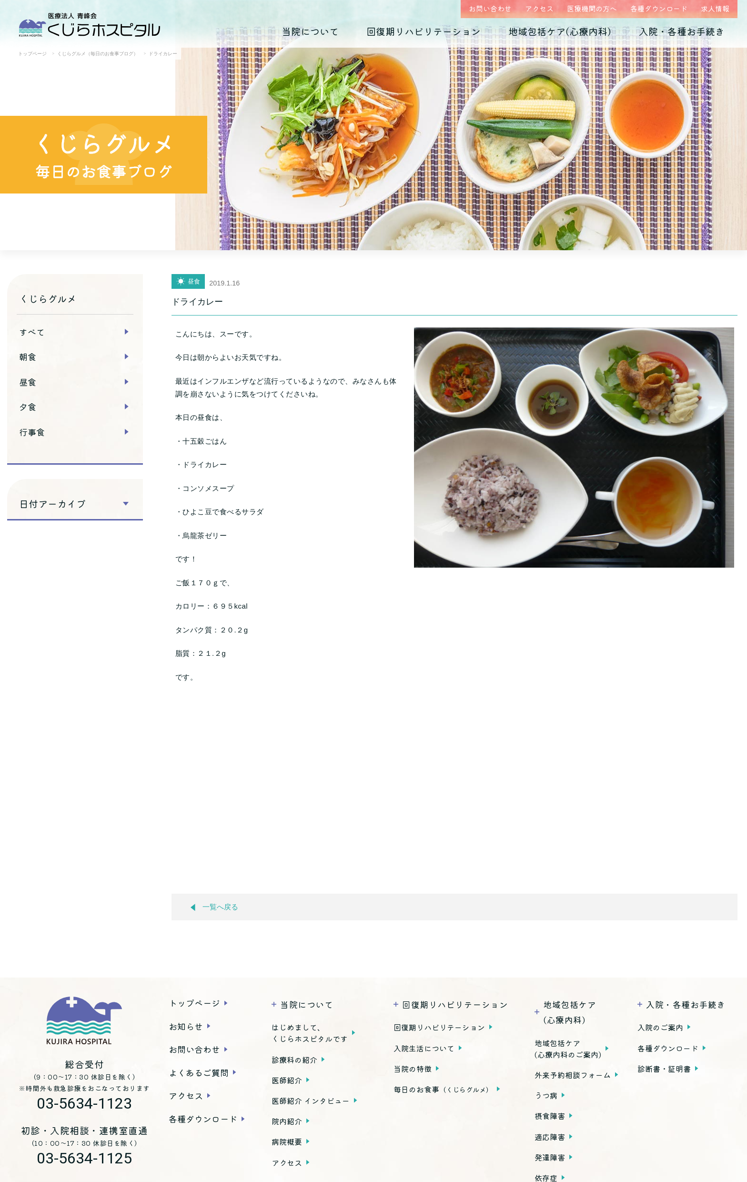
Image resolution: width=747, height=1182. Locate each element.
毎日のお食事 (443, 1089)
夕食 (27, 406)
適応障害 (550, 1136)
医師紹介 (287, 1080)
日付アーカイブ (52, 503)
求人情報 (715, 8)
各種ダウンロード (658, 8)
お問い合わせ (490, 8)
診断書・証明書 (664, 1068)
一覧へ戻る (214, 907)
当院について (310, 31)
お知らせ (186, 1026)
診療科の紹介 (294, 1059)
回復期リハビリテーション (423, 31)
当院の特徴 (413, 1068)
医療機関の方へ (592, 8)
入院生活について (424, 1048)
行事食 (32, 432)
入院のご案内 (660, 1027)
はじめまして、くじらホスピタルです (310, 1032)
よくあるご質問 (199, 1072)
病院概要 (287, 1141)
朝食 (27, 356)
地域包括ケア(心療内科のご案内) (568, 1048)
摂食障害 (550, 1115)
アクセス (539, 8)
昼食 (27, 382)
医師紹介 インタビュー (311, 1100)
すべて (32, 332)
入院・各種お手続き (682, 31)
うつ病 (546, 1095)
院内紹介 (287, 1121)
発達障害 (550, 1157)
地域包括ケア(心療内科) (559, 31)
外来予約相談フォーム (573, 1074)
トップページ (194, 1003)
